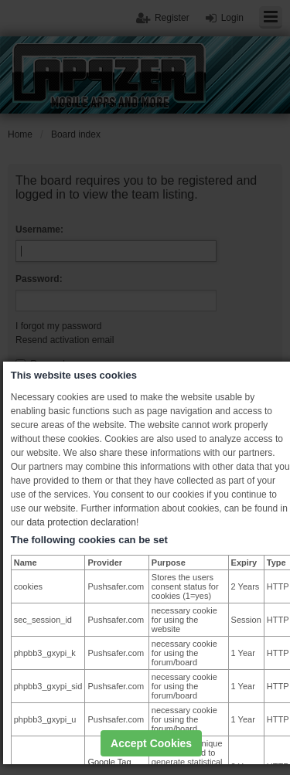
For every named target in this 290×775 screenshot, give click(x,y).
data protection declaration (80, 522)
